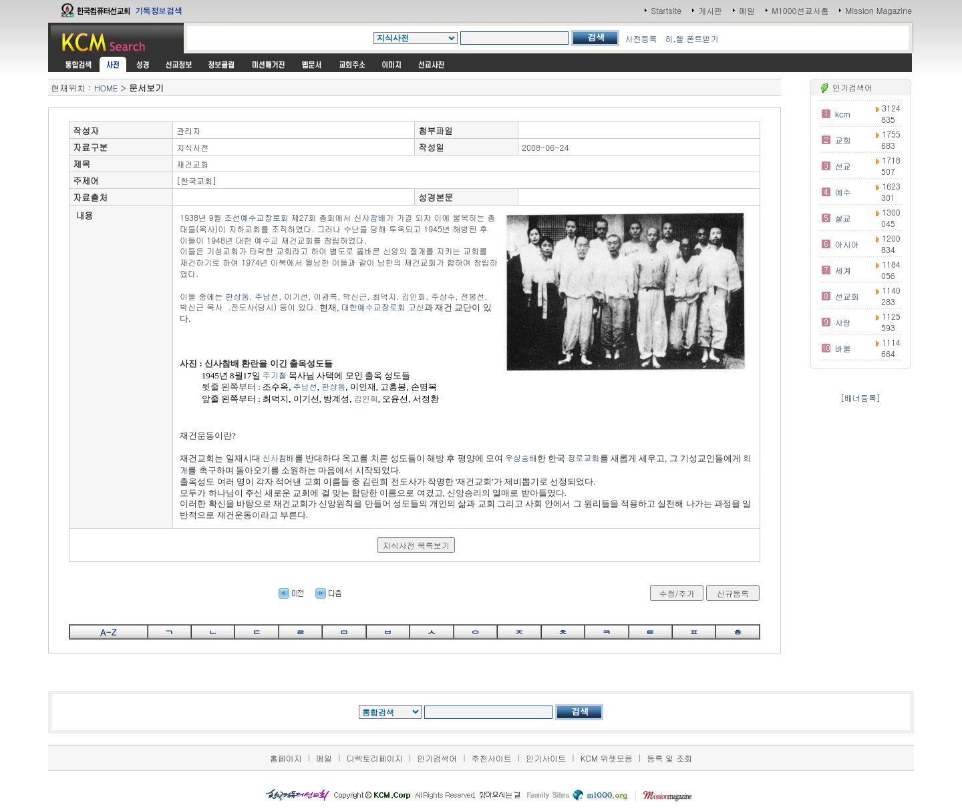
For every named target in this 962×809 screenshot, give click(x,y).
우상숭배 (521, 457)
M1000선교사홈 (800, 10)
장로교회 (584, 457)
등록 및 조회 (669, 758)
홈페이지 (286, 758)
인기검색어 (437, 758)
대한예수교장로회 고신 (382, 306)
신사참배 (370, 217)
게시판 (710, 10)
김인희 (366, 398)
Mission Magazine (878, 10)
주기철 (275, 374)
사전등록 (641, 38)
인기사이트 (546, 758)
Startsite (666, 10)
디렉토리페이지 (375, 758)
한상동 (237, 296)
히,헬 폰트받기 (691, 38)
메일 (747, 10)
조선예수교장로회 (256, 217)
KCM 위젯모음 (607, 758)
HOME (106, 87)
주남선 (267, 296)
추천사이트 (492, 758)
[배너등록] (860, 397)
